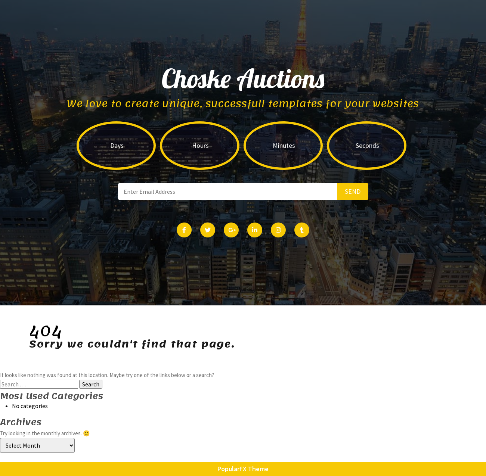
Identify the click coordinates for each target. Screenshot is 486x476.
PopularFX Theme (243, 468)
